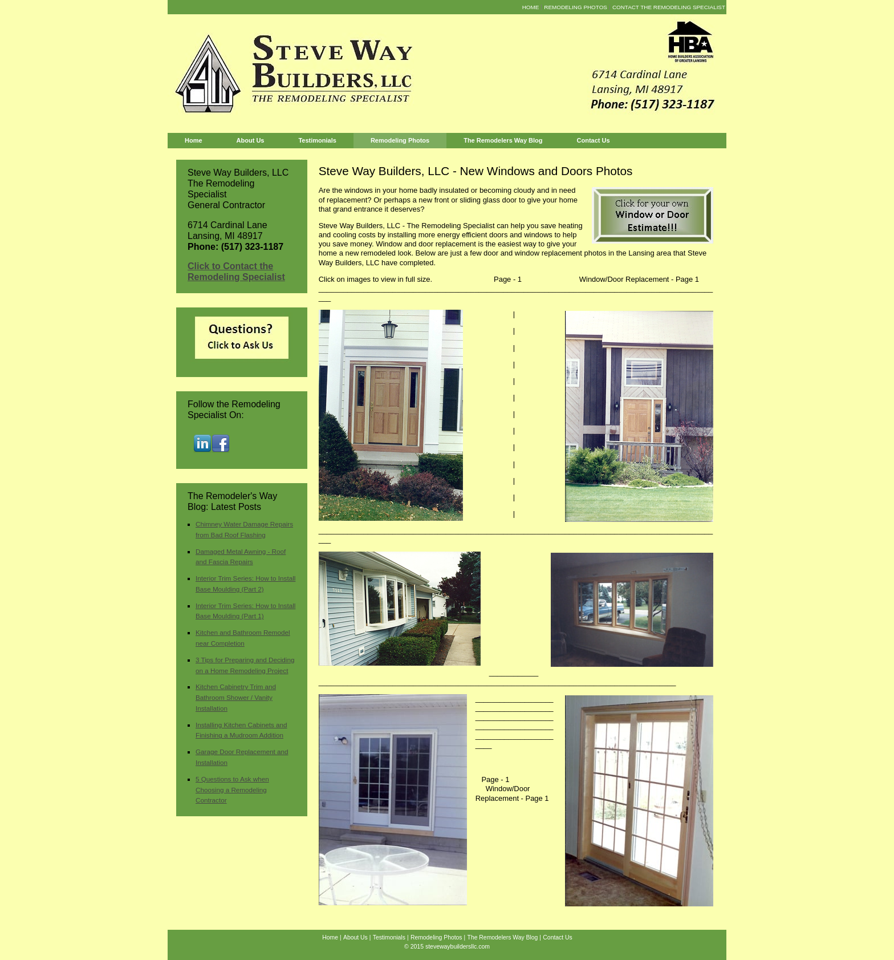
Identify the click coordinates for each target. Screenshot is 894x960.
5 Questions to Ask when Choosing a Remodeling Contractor (232, 789)
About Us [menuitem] (251, 140)
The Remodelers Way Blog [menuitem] (503, 140)
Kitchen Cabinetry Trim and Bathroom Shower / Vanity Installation (236, 697)
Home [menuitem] (530, 7)
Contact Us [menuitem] (593, 140)
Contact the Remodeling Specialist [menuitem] (668, 7)
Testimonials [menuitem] (317, 140)
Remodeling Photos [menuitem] (575, 7)
